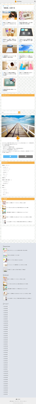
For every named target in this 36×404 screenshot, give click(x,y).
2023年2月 (6, 317)
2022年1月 (6, 344)
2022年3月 (6, 340)
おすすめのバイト (6, 169)
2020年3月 (6, 390)
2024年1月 (6, 306)
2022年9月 (6, 327)
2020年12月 (7, 371)
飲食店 (4, 177)
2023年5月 (6, 310)
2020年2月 (6, 392)
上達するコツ (6, 170)
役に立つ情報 (6, 192)
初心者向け (5, 167)
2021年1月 (6, 369)
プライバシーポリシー (23, 401)
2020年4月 (6, 388)
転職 (3, 185)
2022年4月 (6, 337)
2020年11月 (6, 373)
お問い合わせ (12, 401)
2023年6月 (6, 308)
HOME (18, 399)
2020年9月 (6, 377)
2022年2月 (6, 342)
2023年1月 (6, 319)
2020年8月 (6, 379)
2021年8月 (6, 354)
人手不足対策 (6, 181)
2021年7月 (6, 356)
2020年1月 (6, 394)
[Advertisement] (18, 102)
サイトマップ (17, 401)
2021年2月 (6, 367)
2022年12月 (7, 321)
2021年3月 (6, 365)
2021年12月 (6, 346)
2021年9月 (6, 352)
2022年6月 (6, 333)
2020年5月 (6, 386)
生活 (3, 187)
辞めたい (5, 174)
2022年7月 (6, 331)
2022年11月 (6, 323)
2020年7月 (6, 381)
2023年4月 (6, 312)
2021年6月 (6, 358)
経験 (4, 194)
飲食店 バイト (5, 165)
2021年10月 (6, 350)
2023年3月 (6, 314)
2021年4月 (6, 363)
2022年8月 (6, 329)
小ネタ (5, 176)
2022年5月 (6, 335)
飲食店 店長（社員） (7, 179)
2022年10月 (7, 325)
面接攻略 (5, 172)
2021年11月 (6, 348)
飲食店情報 (5, 183)
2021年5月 (6, 360)
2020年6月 (6, 383)
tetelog (18, 1)
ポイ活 (5, 189)
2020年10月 (7, 375)
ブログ (5, 191)
